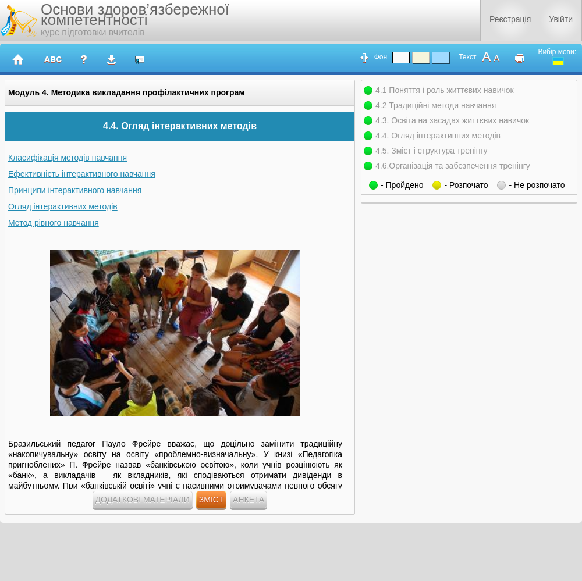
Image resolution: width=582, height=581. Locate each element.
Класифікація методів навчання (67, 157)
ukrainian (558, 61)
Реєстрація (510, 19)
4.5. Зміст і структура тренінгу (431, 150)
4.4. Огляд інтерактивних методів (438, 135)
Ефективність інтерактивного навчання (81, 174)
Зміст (211, 499)
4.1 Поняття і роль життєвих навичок (444, 90)
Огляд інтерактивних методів (63, 206)
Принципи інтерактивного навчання (74, 190)
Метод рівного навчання (53, 222)
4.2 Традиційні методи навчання (435, 105)
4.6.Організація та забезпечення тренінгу (452, 165)
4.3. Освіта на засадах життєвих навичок (452, 120)
